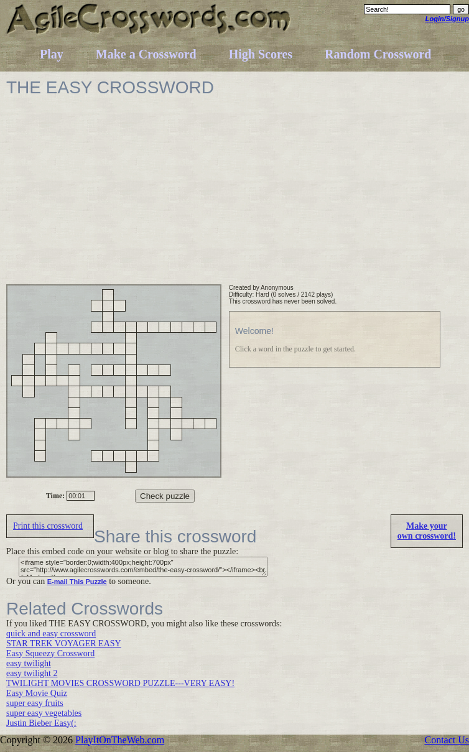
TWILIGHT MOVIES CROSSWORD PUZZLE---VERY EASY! (120, 683)
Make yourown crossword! (426, 531)
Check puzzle (165, 496)
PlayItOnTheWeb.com (119, 740)
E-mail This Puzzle (77, 581)
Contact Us (446, 740)
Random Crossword (378, 54)
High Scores (260, 54)
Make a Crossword (146, 54)
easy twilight (28, 663)
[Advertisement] (206, 197)
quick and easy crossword (51, 633)
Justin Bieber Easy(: (41, 723)
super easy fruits (34, 703)
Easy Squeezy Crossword (50, 653)
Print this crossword (48, 526)
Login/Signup (447, 18)
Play (51, 54)
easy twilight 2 (31, 673)
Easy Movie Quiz (36, 693)
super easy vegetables (43, 713)
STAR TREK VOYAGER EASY (63, 643)
